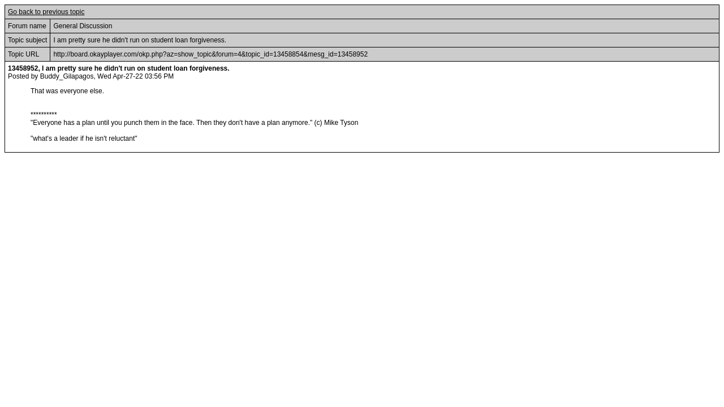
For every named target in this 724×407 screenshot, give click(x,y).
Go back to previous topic (46, 12)
